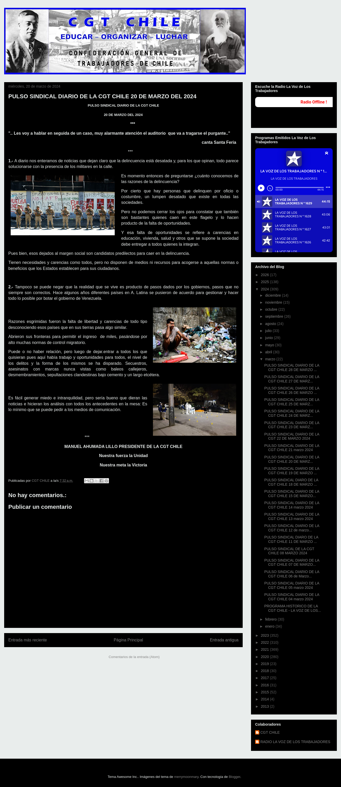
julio (269, 331)
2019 (265, 664)
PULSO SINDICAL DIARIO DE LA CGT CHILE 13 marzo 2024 (291, 516)
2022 (265, 642)
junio (269, 338)
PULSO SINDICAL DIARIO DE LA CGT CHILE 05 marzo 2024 (291, 585)
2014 (265, 699)
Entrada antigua (224, 640)
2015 (265, 692)
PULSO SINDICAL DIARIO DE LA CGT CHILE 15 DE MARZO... (291, 493)
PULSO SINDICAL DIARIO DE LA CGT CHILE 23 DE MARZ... (291, 425)
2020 (265, 657)
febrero (271, 619)
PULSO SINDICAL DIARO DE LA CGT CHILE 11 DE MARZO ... (291, 539)
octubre (271, 309)
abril (269, 352)
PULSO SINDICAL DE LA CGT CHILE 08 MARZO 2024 (289, 551)
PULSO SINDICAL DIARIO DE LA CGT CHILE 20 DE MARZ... (291, 459)
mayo (270, 345)
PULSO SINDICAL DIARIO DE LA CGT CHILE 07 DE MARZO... (291, 562)
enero (270, 626)
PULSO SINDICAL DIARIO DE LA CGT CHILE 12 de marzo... (291, 528)
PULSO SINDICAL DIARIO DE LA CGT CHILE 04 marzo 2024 (291, 597)
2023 (265, 635)
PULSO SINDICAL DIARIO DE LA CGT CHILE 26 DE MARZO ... (291, 390)
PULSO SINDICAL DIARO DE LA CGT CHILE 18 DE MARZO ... (291, 482)
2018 (265, 671)
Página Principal (128, 640)
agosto (271, 324)
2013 (265, 706)
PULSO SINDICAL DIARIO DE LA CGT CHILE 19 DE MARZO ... (291, 470)
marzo (270, 359)
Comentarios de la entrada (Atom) (134, 657)
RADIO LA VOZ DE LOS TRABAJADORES (295, 742)
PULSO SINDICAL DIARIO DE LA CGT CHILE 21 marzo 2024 (291, 448)
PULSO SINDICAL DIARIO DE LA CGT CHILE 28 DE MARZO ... (291, 367)
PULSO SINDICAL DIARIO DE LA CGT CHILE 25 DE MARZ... (291, 402)
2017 (265, 678)
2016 (265, 685)
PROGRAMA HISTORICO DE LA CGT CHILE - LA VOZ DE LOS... (292, 608)
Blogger (234, 777)
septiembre (274, 316)
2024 (265, 289)
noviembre (274, 302)
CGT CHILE (270, 732)
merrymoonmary (186, 777)
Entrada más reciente (27, 640)
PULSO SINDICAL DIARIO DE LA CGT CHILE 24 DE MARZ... (291, 413)
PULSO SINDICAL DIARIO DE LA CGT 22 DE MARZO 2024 (291, 436)
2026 (265, 275)
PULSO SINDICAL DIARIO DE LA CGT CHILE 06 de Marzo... (291, 574)
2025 (265, 282)
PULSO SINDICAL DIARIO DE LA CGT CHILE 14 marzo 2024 (291, 505)
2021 (265, 649)
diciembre (273, 295)
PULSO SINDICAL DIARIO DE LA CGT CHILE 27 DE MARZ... (291, 379)
